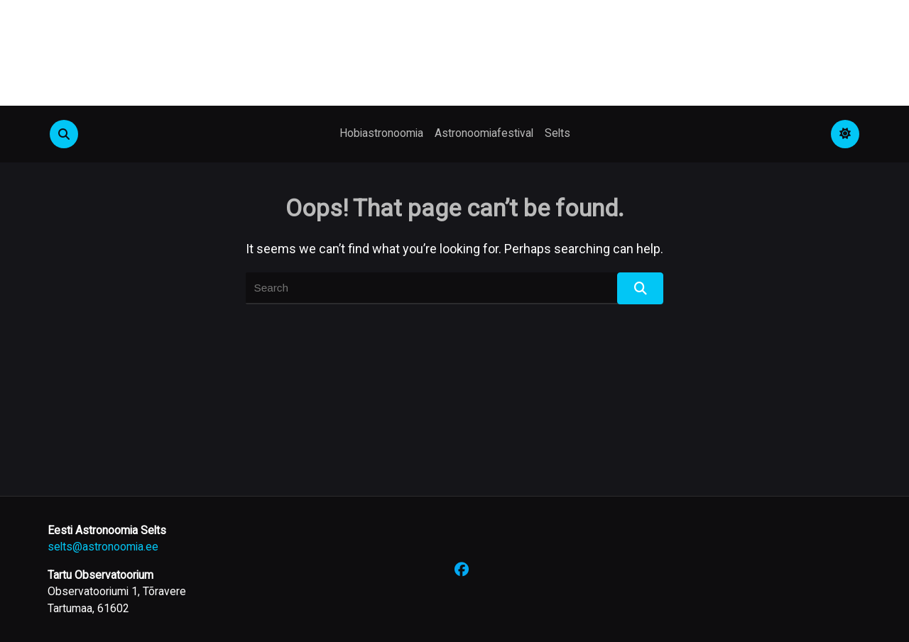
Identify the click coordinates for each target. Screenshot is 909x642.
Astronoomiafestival (484, 133)
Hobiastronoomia (381, 133)
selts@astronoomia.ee (103, 546)
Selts (557, 133)
